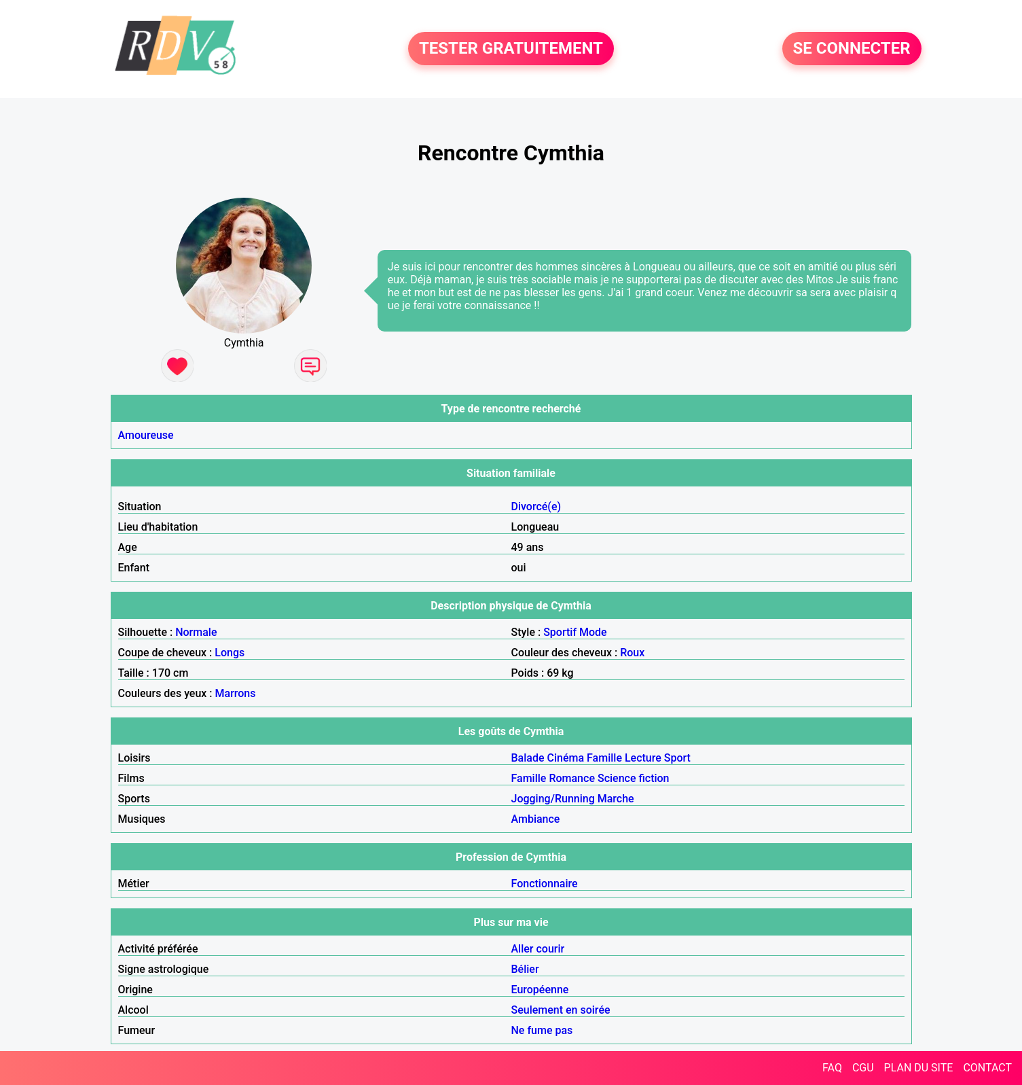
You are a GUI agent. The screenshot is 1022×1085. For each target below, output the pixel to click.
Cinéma (566, 757)
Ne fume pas (542, 1030)
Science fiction (634, 778)
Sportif (560, 632)
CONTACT (987, 1067)
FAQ (832, 1067)
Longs (229, 652)
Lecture (643, 757)
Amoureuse (146, 435)
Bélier (525, 969)
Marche (616, 798)
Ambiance (535, 819)
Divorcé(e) (536, 506)
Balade (528, 757)
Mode (593, 632)
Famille (604, 757)
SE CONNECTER (852, 48)
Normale (196, 632)
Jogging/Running (553, 798)
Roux (632, 652)
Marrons (235, 693)
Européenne (540, 989)
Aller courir (538, 948)
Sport (677, 757)
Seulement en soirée (560, 1009)
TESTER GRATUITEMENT (511, 48)
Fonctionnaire (544, 883)
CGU (863, 1067)
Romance (572, 778)
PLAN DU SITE (918, 1067)
